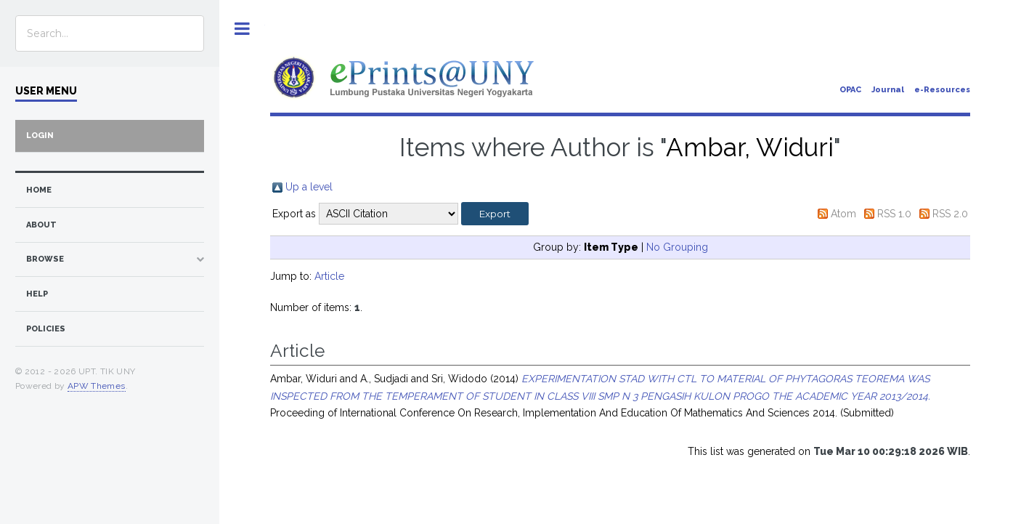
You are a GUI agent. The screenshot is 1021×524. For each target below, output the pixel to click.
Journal (887, 89)
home (39, 190)
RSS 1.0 (894, 213)
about (41, 225)
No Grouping (677, 247)
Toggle (242, 28)
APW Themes (97, 386)
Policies (45, 329)
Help (37, 294)
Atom (843, 213)
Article (329, 276)
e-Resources (942, 89)
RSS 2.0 (950, 213)
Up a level (309, 187)
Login (40, 135)
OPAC (850, 89)
